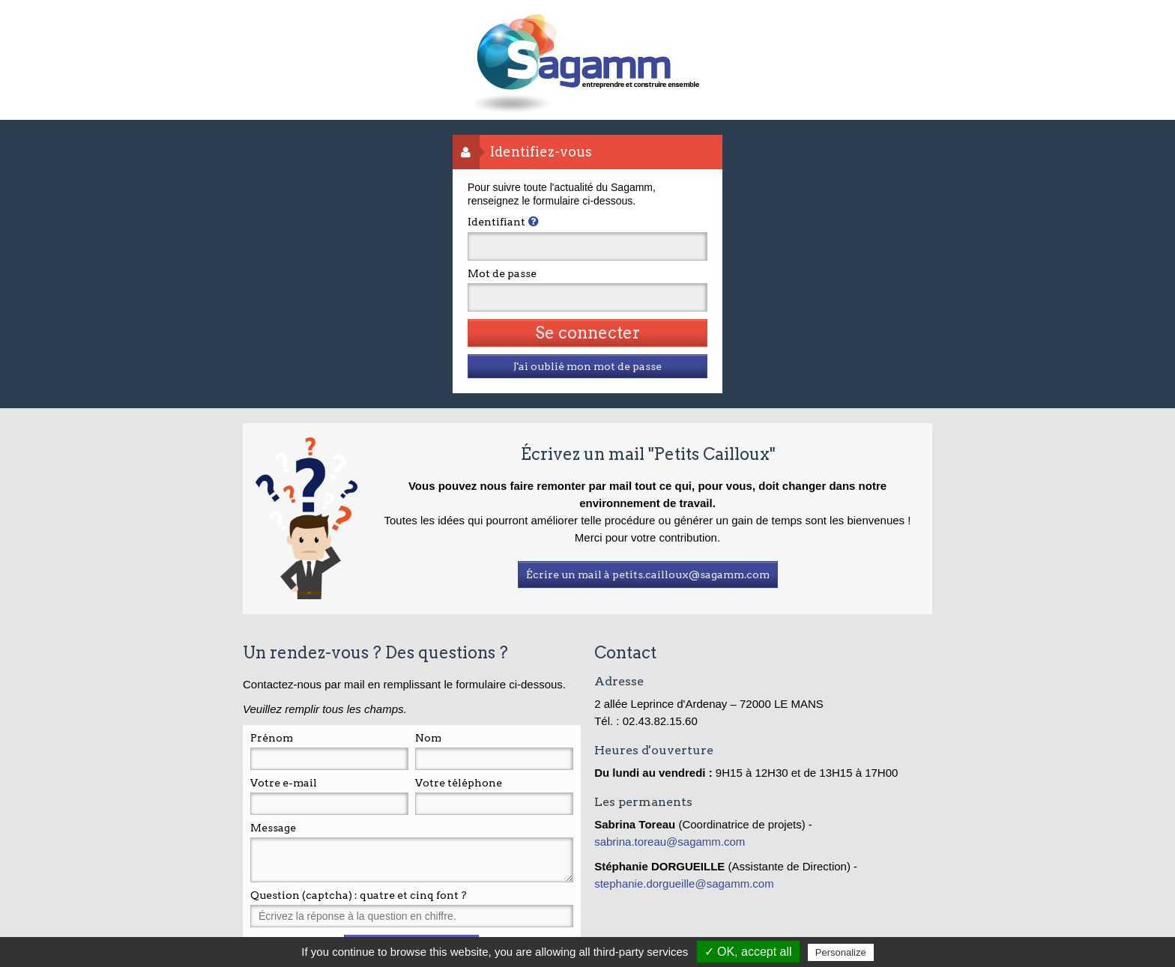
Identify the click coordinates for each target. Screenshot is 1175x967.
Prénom (271, 738)
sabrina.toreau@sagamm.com (671, 841)
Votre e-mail (283, 783)
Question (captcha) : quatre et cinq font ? (358, 895)
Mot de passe (502, 273)
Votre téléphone (458, 783)
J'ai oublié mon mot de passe (587, 366)
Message (273, 828)
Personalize (840, 952)
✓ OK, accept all (748, 951)
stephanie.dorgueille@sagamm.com (684, 883)
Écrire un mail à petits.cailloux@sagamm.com (648, 574)
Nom (428, 738)
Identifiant (496, 222)
